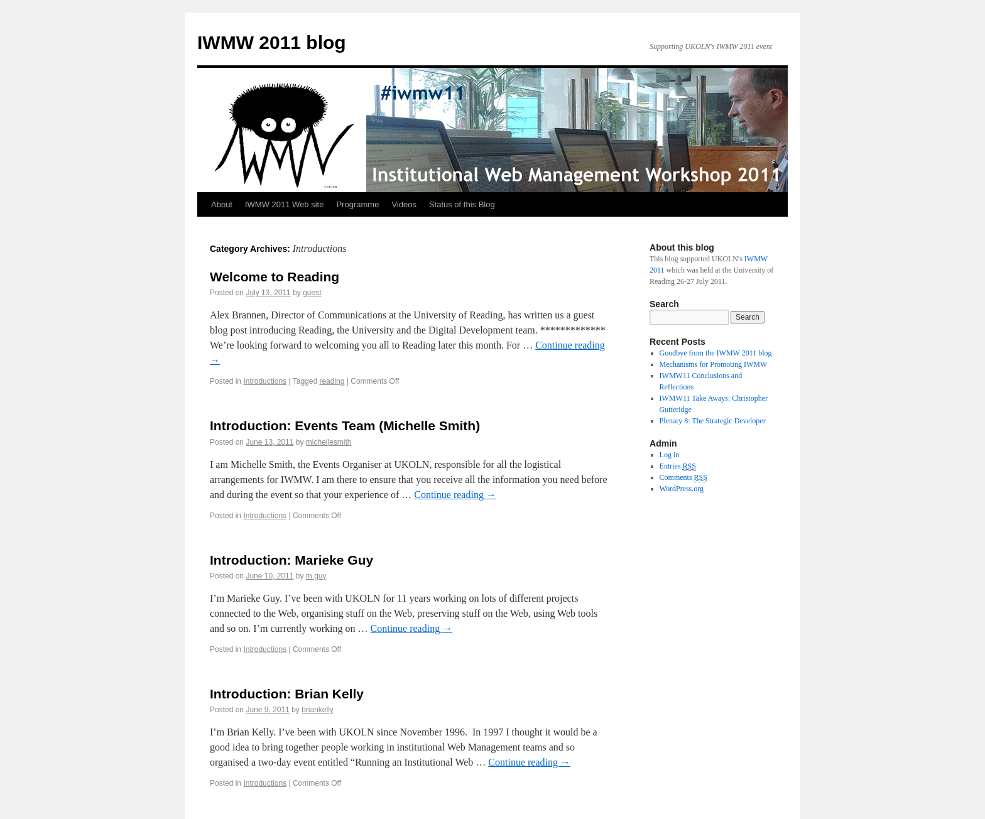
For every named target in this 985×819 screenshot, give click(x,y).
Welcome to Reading (274, 276)
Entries (678, 466)
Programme (357, 204)
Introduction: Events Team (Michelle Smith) (345, 425)
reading (331, 381)
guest (312, 292)
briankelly (318, 709)
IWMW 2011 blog (271, 42)
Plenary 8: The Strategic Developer (713, 420)
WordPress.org (682, 488)
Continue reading (455, 494)
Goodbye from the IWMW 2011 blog (716, 353)
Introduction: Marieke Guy (291, 560)
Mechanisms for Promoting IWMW (714, 364)
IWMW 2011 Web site (284, 204)
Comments (683, 477)
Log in (670, 454)
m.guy (316, 576)
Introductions (264, 381)
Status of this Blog (462, 204)
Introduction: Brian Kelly (287, 693)
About (221, 204)
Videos (403, 204)
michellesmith (329, 442)
